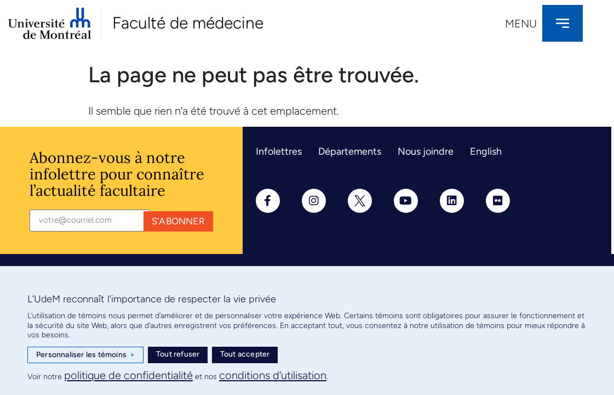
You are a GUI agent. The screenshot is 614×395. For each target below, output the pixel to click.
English (486, 151)
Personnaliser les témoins (85, 355)
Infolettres (279, 151)
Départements (349, 151)
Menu (521, 23)
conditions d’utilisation (272, 375)
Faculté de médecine (187, 23)
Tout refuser (177, 354)
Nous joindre (426, 151)
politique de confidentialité (128, 375)
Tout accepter (245, 354)
